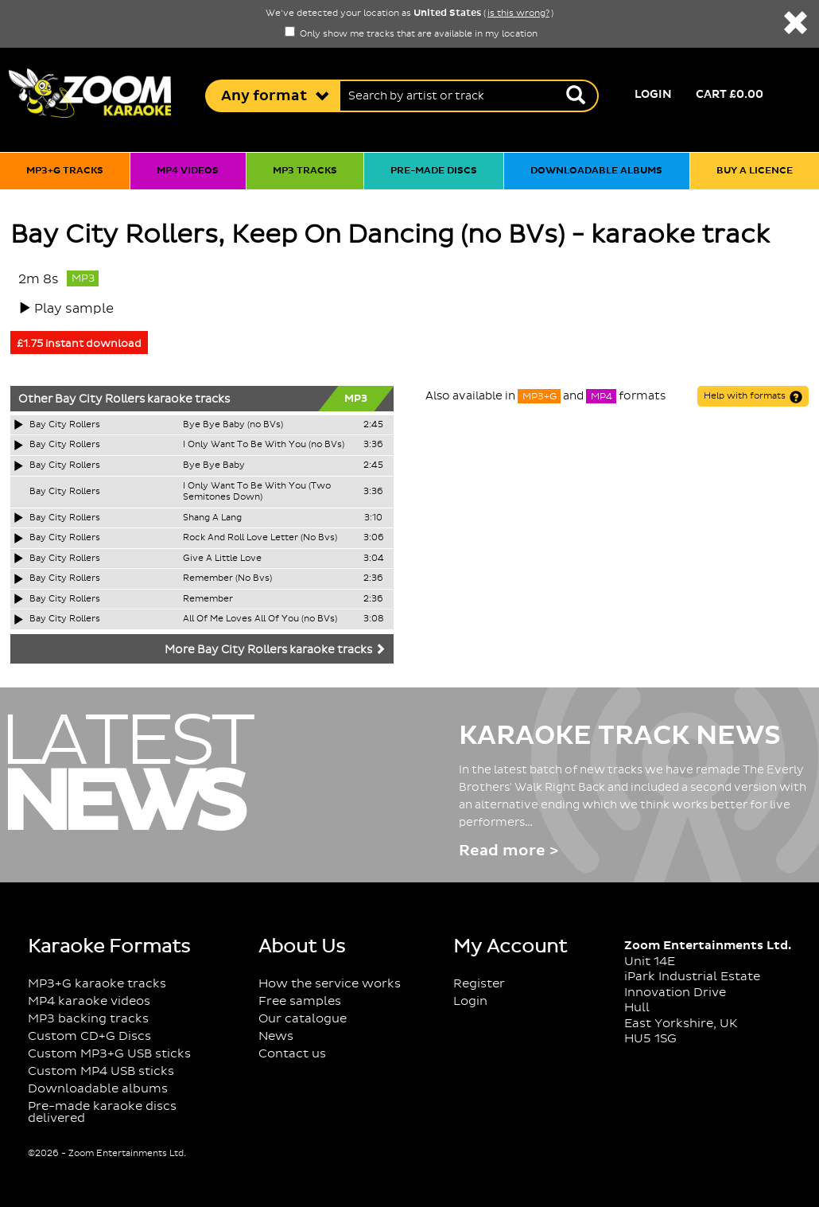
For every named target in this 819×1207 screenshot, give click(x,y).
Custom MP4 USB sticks (101, 1071)
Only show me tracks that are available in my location (411, 34)
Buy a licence (754, 171)
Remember (208, 599)
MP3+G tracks (64, 171)
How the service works (329, 983)
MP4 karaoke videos (89, 1001)
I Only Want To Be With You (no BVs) (263, 444)
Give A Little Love (222, 558)
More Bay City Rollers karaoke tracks (275, 650)
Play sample (74, 309)
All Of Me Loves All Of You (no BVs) (260, 619)
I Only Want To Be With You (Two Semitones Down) (257, 492)
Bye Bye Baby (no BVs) (233, 424)
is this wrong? (518, 13)
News (275, 1036)
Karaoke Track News (620, 736)
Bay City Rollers (100, 399)
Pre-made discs (433, 171)
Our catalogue (302, 1018)
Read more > (508, 851)
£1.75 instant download (79, 343)
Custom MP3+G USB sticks (109, 1053)
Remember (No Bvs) (227, 578)
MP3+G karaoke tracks (97, 983)
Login (653, 94)
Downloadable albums (596, 171)
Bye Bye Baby (214, 465)
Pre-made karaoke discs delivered (102, 1112)
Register (479, 983)
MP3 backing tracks (88, 1018)
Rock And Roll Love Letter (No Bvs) (260, 537)
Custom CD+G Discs (89, 1036)
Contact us (292, 1053)
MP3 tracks (305, 171)
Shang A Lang (212, 518)
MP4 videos (188, 171)
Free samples (299, 1001)
